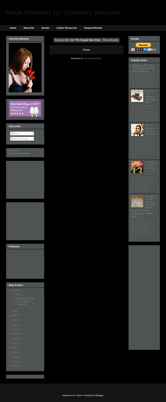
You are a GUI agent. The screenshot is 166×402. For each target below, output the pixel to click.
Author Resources (67, 28)
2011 (15, 366)
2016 (15, 343)
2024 (15, 290)
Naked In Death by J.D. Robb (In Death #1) (24, 301)
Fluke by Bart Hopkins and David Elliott (150, 97)
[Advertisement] (25, 179)
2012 (15, 361)
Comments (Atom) (93, 58)
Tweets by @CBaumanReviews (19, 152)
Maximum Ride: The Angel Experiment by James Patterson (143, 68)
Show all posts (110, 40)
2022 (15, 315)
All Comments (19, 138)
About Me (28, 28)
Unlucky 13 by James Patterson (151, 165)
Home (13, 28)
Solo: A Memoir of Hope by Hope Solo (150, 129)
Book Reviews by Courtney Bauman (63, 12)
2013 (15, 356)
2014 (15, 352)
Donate (45, 28)
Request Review (93, 28)
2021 (15, 320)
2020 (15, 324)
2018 (15, 333)
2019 (15, 329)
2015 (15, 347)
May (17, 294)
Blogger (99, 395)
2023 (15, 311)
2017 (15, 338)
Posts (15, 133)
